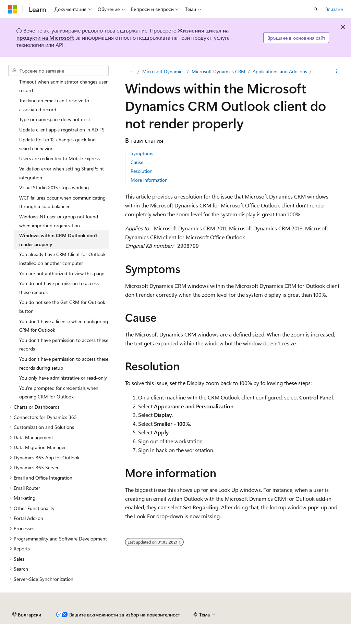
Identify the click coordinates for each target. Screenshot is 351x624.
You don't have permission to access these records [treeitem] (63, 344)
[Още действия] (337, 71)
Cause (137, 162)
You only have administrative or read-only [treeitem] (63, 377)
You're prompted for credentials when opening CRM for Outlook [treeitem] (58, 392)
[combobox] (58, 70)
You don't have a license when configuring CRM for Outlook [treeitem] (63, 325)
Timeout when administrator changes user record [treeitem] (63, 86)
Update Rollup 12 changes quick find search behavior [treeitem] (57, 144)
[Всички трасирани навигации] (131, 71)
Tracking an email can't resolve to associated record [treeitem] (54, 105)
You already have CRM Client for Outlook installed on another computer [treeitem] (62, 258)
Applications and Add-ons (280, 71)
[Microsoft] (12, 9)
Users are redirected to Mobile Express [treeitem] (59, 158)
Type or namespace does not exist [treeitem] (54, 119)
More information (149, 180)
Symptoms (142, 153)
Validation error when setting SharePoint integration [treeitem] (61, 173)
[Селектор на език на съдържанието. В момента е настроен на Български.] (26, 614)
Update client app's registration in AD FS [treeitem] (62, 129)
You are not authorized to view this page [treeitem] (61, 273)
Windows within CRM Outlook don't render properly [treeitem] (58, 239)
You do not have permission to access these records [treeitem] (59, 287)
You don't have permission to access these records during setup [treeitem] (63, 363)
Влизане (334, 9)
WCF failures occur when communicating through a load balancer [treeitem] (62, 202)
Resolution (142, 171)
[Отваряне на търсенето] (316, 9)
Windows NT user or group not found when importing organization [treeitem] (58, 221)
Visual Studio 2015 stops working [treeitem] (54, 187)
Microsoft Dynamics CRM (218, 71)
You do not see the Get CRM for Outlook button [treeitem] (62, 306)
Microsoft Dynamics (163, 71)
